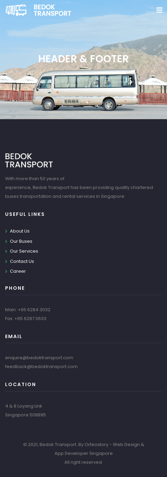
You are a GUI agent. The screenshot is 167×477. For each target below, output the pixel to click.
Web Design (126, 444)
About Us (20, 231)
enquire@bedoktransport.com (39, 357)
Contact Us (22, 261)
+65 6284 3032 (34, 309)
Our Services (24, 251)
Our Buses (21, 241)
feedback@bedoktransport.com (41, 366)
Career (18, 271)
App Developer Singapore (84, 453)
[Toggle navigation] (159, 10)
